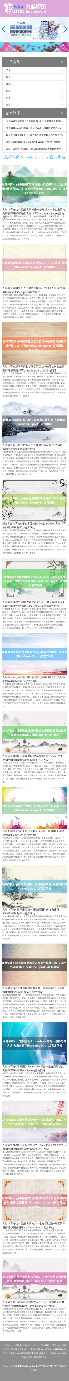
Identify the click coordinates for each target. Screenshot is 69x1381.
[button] (65, 29)
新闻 (8, 84)
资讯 (8, 70)
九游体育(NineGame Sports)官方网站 (34, 157)
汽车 (8, 97)
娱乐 (8, 77)
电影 (8, 104)
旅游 (8, 90)
